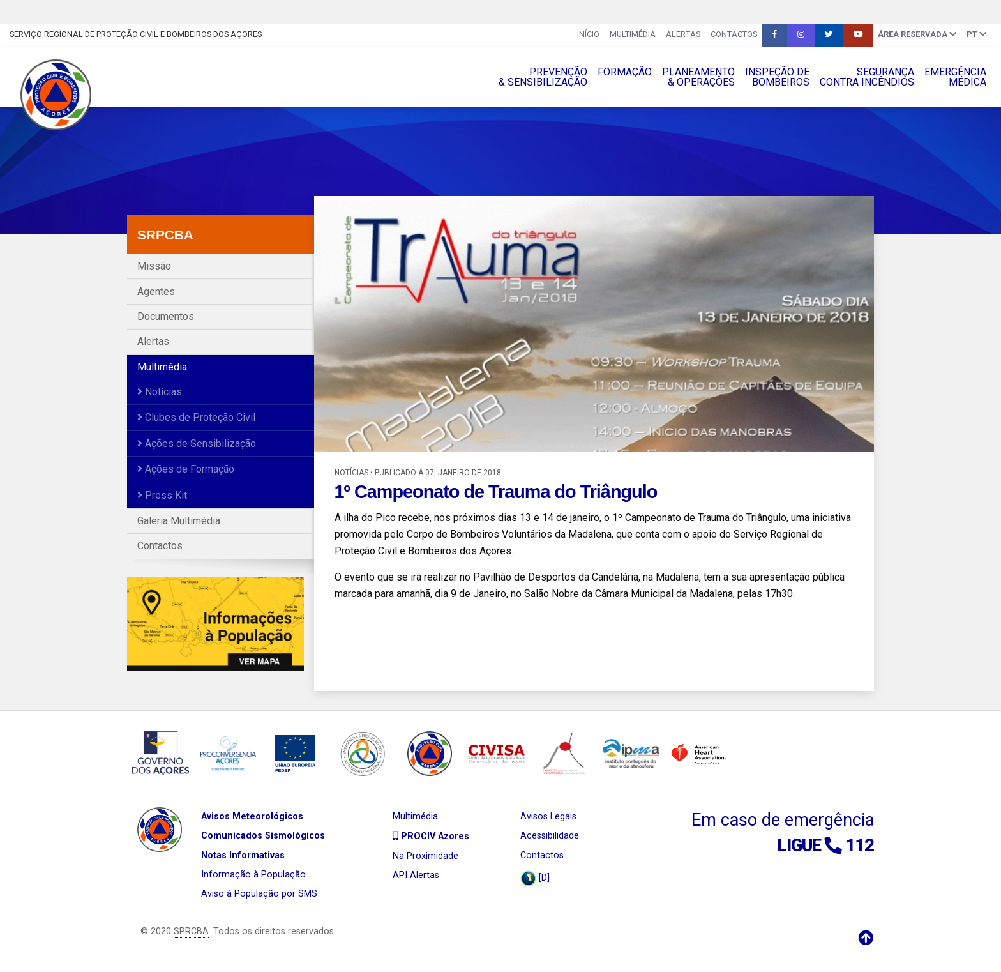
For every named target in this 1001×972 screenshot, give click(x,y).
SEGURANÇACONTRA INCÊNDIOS (867, 77)
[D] (535, 878)
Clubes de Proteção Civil (196, 417)
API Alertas (416, 875)
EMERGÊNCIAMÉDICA (955, 77)
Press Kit (162, 495)
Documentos (165, 316)
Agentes (156, 291)
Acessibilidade (549, 835)
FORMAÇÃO (625, 72)
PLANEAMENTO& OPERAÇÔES (698, 77)
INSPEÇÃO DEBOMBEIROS (777, 77)
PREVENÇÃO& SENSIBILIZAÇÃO (543, 77)
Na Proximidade (425, 856)
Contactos (734, 34)
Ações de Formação (185, 469)
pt (976, 34)
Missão (154, 266)
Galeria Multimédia (178, 521)
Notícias (159, 392)
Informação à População (253, 874)
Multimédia (633, 34)
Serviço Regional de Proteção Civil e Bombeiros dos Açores (136, 34)
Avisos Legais (548, 816)
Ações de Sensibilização (196, 443)
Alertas (683, 34)
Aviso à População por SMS (259, 893)
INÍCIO (588, 34)
